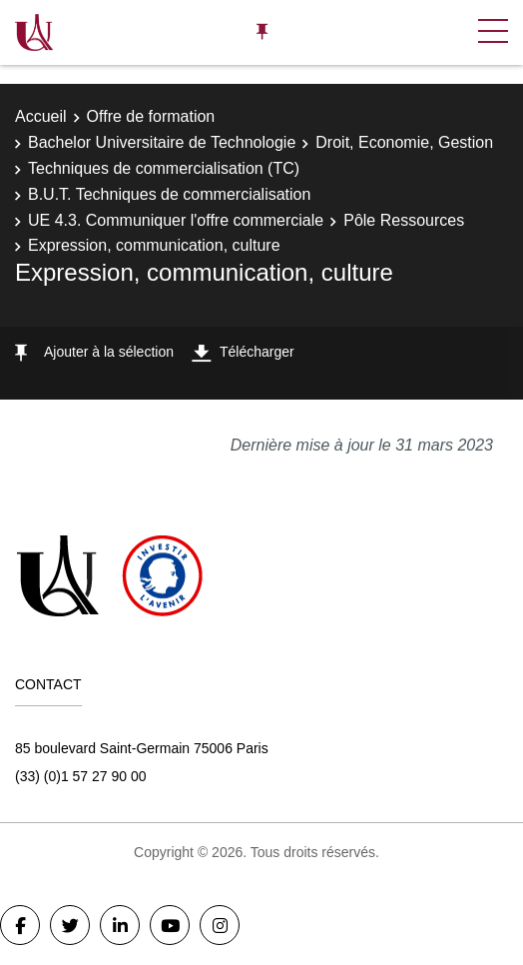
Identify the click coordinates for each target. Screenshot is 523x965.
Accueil (41, 116)
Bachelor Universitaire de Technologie (161, 142)
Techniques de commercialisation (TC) (163, 168)
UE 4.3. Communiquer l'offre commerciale (175, 220)
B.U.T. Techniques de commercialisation (169, 194)
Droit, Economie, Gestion (404, 142)
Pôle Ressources (403, 220)
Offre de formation (151, 116)
